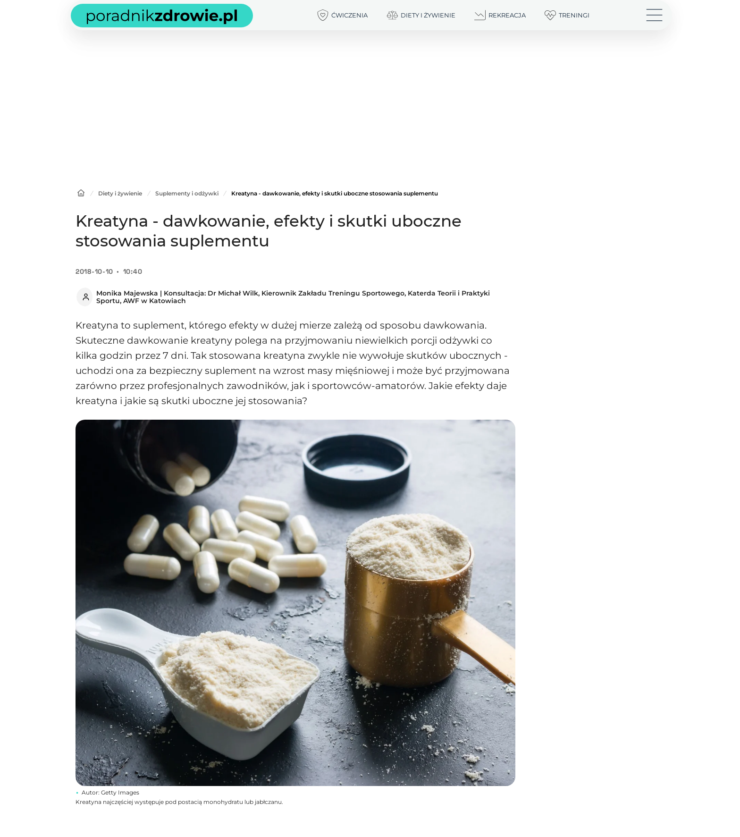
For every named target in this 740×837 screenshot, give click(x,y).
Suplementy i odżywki (187, 193)
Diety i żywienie (120, 193)
